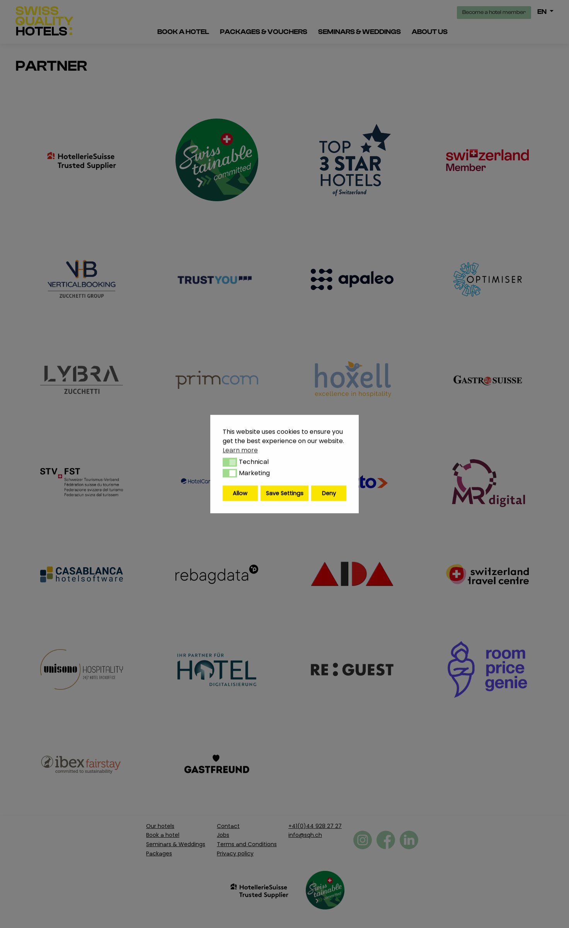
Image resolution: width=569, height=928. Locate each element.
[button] (230, 462)
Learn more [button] (240, 450)
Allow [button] (240, 493)
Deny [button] (329, 493)
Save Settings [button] (284, 493)
